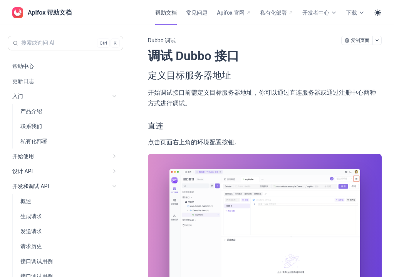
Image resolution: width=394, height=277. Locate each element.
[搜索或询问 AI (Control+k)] (65, 43)
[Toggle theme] (377, 12)
